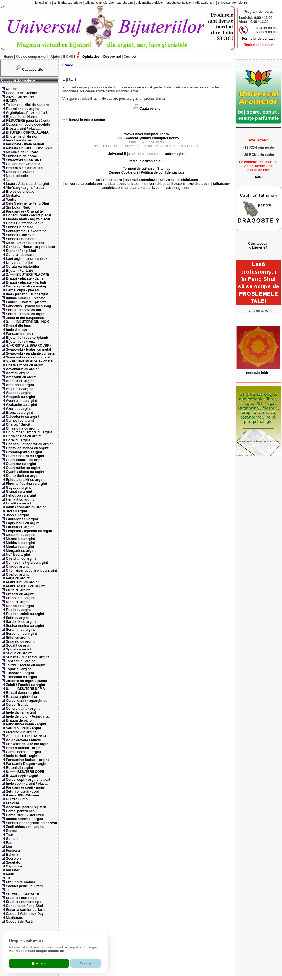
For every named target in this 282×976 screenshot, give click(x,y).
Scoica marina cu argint (25, 626)
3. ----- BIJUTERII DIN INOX (27, 322)
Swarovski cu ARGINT (23, 160)
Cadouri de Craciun (21, 93)
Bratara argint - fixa (21, 697)
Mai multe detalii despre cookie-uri (36, 951)
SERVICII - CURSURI (22, 894)
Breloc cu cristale (20, 192)
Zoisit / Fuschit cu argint (25, 685)
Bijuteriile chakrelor (22, 136)
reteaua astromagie (144, 161)
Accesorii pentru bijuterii (26, 807)
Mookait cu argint (20, 547)
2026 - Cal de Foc (20, 97)
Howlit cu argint (18, 503)
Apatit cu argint (18, 393)
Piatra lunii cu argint (22, 582)
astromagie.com (178, 188)
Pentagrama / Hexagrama (26, 231)
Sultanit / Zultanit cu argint (27, 657)
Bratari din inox (18, 326)
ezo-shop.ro (124, 2)
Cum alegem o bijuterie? (258, 245)
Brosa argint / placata (23, 128)
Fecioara (13, 851)
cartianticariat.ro (108, 180)
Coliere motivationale (23, 164)
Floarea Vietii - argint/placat (28, 219)
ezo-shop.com (199, 184)
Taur (9, 835)
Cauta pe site (32, 70)
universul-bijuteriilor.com (164, 184)
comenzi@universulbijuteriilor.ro (152, 138)
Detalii (258, 177)
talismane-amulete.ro (99, 2)
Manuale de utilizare (22, 152)
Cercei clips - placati (22, 290)
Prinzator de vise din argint (27, 744)
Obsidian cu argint (21, 559)
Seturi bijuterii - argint (23, 728)
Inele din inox (17, 330)
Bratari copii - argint (22, 776)
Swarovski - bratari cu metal (28, 349)
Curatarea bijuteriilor (22, 267)
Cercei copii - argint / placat (28, 780)
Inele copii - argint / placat (26, 783)
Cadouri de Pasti (19, 922)
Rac (9, 843)
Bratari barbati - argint (23, 748)
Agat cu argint (17, 373)
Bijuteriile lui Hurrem (22, 117)
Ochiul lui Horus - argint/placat (30, 247)
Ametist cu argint (20, 381)
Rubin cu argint (18, 610)
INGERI (11, 101)
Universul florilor (19, 263)
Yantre (11, 200)
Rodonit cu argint (20, 606)
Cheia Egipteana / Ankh (24, 223)
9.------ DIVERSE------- (22, 795)
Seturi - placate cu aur (23, 310)
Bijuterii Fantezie (19, 271)
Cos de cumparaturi (32, 57)
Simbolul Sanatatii (20, 239)
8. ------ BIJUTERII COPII (25, 772)
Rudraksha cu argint (22, 109)
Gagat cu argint (18, 488)
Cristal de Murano (20, 172)
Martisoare (14, 918)
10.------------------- (19, 878)
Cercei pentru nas (20, 811)
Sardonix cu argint (21, 622)
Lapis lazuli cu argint (22, 523)
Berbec (11, 831)
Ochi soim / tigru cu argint (27, 563)
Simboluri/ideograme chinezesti (31, 823)
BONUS (69, 57)
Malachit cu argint (20, 535)
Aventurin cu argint (21, 401)
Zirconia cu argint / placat (26, 681)
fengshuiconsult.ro (178, 2)
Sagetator (13, 862)
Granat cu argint (19, 491)
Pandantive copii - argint (25, 787)
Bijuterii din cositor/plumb (27, 338)
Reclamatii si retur (258, 45)
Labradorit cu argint (22, 519)
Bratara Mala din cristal (24, 168)
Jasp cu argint (17, 515)
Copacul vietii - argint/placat (28, 215)
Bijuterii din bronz (20, 342)
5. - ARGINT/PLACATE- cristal (29, 361)
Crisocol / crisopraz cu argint (29, 444)
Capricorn (14, 866)
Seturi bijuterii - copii (22, 791)
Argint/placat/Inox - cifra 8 (26, 113)
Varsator (12, 870)
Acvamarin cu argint (22, 369)
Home (7, 57)
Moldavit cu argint (20, 543)
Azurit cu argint (18, 409)
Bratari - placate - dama (24, 278)
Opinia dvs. (91, 57)
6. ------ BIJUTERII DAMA (25, 689)
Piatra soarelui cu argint (25, 586)
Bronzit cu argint (19, 413)
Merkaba (13, 196)
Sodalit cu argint (19, 645)
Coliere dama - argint (22, 709)
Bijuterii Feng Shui (21, 251)
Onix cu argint (17, 566)
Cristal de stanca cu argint (27, 448)
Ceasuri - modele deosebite (28, 125)
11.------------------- (19, 890)
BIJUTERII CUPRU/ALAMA (27, 132)
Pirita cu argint (18, 590)
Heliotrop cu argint (21, 495)
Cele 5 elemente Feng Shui (27, 203)
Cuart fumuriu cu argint (24, 460)
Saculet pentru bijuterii (24, 886)
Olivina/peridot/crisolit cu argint (31, 570)
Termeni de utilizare (139, 169)
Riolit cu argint (18, 602)
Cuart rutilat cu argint (23, 468)
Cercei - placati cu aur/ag (26, 286)
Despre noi (112, 57)
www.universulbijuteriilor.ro (146, 134)
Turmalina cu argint (21, 677)
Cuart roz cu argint (21, 464)
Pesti (10, 874)
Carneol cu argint (20, 420)
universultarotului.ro (149, 2)
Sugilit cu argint (19, 653)
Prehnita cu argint (20, 598)
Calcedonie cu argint (22, 417)
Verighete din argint (22, 140)
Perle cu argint (17, 578)
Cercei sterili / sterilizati (25, 815)
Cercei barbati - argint (23, 752)
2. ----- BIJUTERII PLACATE (27, 274)
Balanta (12, 855)
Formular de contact (258, 39)
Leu (9, 847)
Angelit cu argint (19, 389)
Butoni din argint (19, 768)
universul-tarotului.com (179, 180)
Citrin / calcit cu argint (23, 436)
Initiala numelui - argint (24, 819)
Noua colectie (17, 176)
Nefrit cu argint (18, 555)
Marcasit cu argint (20, 539)
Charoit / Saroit (18, 424)
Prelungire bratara (20, 882)
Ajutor (55, 57)
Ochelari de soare (20, 255)
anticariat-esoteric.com (143, 188)
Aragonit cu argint (20, 397)
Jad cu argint (16, 511)
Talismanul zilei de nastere (27, 105)
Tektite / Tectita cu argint (25, 665)
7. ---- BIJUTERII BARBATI (26, 736)
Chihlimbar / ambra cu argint (29, 432)
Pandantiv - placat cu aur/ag (28, 306)
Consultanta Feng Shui (24, 906)
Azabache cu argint (21, 405)
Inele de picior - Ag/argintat (27, 716)
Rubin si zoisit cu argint (25, 614)
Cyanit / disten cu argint (25, 472)
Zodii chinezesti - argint (25, 827)
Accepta (39, 963)
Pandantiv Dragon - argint (26, 764)
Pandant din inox (19, 334)
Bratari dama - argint (22, 693)
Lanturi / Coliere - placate (26, 302)
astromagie (174, 154)
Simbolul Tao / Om (20, 235)
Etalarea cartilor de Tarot (26, 910)
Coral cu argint (18, 440)
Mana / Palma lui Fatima (25, 243)
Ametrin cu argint (20, 385)
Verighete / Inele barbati (25, 144)
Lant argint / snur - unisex (26, 259)
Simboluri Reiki (18, 207)
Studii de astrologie (21, 898)
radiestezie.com (204, 2)
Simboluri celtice (19, 227)
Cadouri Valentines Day (24, 914)
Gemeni (12, 839)
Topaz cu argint (18, 669)
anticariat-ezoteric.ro (68, 2)
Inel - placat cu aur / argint (27, 294)
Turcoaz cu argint (20, 673)
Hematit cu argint (20, 499)
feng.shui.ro (43, 2)
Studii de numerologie (23, 902)
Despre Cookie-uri (123, 172)
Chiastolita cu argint (22, 428)
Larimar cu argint (20, 527)
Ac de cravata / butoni (23, 740)
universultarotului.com (83, 184)
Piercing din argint (21, 732)
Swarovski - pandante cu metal (30, 353)
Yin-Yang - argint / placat (25, 188)
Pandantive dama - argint (26, 724)
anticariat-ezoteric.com (123, 184)
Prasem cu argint (19, 594)
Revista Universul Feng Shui (29, 148)
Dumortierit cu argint (22, 476)
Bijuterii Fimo (17, 799)
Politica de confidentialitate (162, 172)
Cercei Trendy (17, 705)
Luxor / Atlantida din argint (27, 184)
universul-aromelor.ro (232, 2)
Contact (130, 57)
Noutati (11, 89)
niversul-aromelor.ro (141, 180)
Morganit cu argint (21, 551)
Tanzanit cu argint (20, 661)
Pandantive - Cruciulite (24, 211)
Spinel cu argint (18, 649)
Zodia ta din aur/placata (25, 318)
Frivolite (12, 803)
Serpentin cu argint (21, 634)
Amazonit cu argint (21, 377)
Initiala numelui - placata (25, 298)
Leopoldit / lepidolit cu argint (29, 531)
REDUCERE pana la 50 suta (28, 121)
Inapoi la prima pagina (86, 119)
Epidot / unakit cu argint (25, 480)
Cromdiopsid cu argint (24, 452)
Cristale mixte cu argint (24, 365)
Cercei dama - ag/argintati (26, 701)
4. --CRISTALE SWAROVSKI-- (29, 346)
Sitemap (164, 169)
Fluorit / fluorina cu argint (26, 484)
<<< (65, 119)
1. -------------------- (19, 180)
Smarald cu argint (20, 641)
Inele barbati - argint (22, 756)
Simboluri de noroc (21, 156)
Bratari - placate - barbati (26, 282)
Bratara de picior (19, 720)
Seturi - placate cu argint (25, 314)
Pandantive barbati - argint (27, 760)
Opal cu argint (17, 574)
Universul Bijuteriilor (124, 154)
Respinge (86, 963)
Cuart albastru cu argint (25, 456)
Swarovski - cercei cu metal (28, 357)
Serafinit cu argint (20, 630)
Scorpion (13, 858)
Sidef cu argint (17, 637)
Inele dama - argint (21, 712)
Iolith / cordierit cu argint (26, 507)
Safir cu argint (17, 618)
